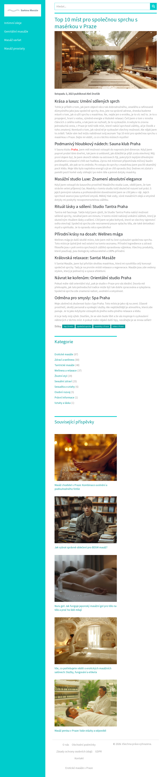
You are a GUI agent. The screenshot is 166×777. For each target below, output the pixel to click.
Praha (74, 149)
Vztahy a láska (64, 403)
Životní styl (63, 376)
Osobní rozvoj (64, 392)
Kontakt (79, 758)
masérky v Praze (102, 326)
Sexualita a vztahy (66, 386)
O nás (66, 744)
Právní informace (66, 397)
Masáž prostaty (14, 48)
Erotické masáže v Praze (79, 768)
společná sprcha (84, 326)
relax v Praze (118, 326)
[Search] (102, 6)
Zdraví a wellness (67, 359)
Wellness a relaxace (68, 370)
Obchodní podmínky (84, 744)
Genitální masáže (16, 31)
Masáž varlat (12, 40)
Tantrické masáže (67, 365)
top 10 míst (68, 326)
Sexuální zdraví (66, 381)
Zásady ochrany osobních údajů (74, 751)
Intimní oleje (13, 23)
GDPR (98, 751)
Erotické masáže (66, 354)
